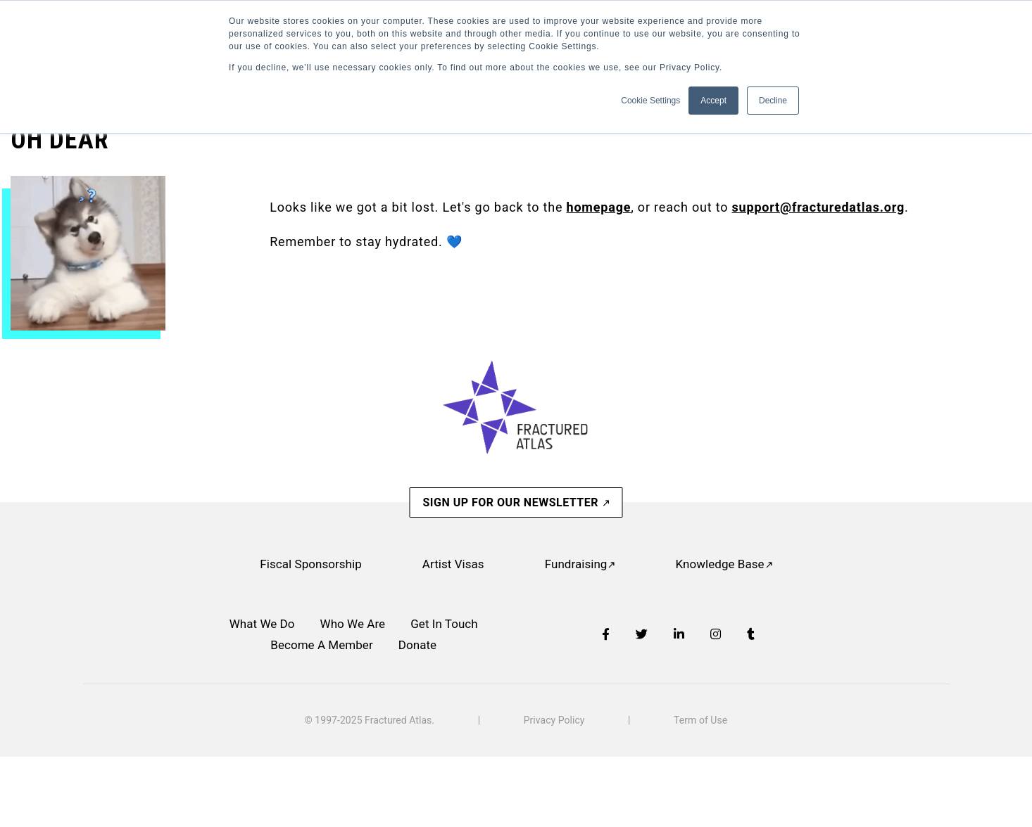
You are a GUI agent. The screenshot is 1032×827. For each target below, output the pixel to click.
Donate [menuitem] (417, 645)
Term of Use (700, 720)
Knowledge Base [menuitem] (719, 564)
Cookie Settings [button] (650, 100)
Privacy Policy (554, 720)
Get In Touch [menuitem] (444, 624)
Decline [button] (773, 100)
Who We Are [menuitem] (353, 624)
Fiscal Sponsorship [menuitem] (310, 564)
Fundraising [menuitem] (576, 564)
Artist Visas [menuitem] (453, 564)
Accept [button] (713, 100)
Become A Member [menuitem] (321, 645)
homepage (599, 207)
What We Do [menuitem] (262, 624)
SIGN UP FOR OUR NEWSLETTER (511, 502)
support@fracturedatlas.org (818, 207)
